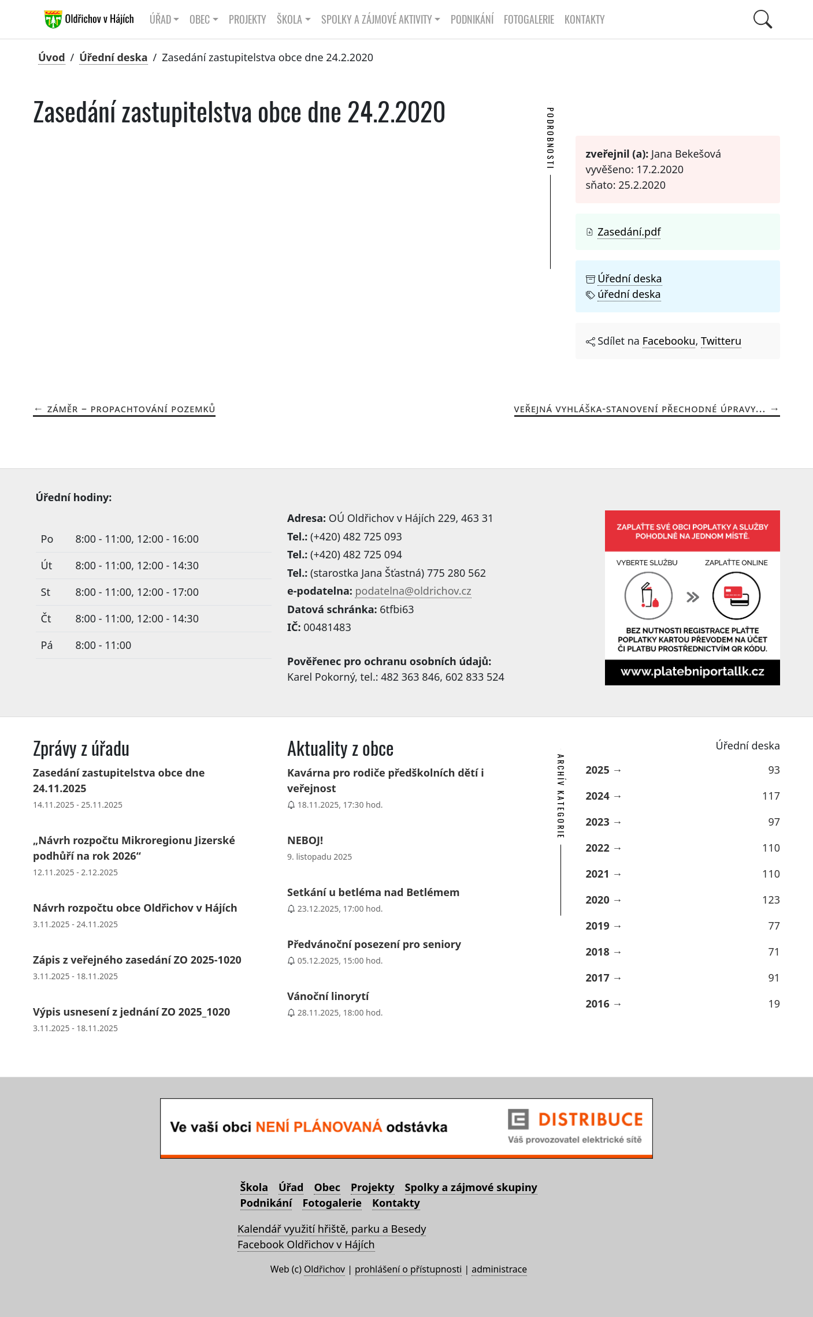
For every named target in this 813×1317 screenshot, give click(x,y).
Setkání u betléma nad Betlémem (373, 892)
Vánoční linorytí (328, 996)
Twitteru (721, 341)
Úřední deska (113, 57)
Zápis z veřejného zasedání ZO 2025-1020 (137, 960)
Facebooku (669, 341)
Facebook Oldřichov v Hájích (306, 1244)
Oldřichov (324, 1269)
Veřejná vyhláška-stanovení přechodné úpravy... (640, 408)
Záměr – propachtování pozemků (131, 408)
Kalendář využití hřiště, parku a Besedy (331, 1229)
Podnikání (472, 19)
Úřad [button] (160, 19)
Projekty (247, 19)
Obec (327, 1187)
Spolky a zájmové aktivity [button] (376, 19)
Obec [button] (200, 19)
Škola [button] (289, 19)
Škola (254, 1187)
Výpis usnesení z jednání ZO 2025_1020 (131, 1011)
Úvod (51, 57)
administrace (499, 1269)
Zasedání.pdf (628, 231)
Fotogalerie (529, 19)
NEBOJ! (305, 840)
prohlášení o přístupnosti (408, 1269)
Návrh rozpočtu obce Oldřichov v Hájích (135, 908)
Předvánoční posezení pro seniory (374, 944)
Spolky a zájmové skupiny (471, 1187)
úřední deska (628, 294)
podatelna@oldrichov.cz (413, 591)
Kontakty (585, 19)
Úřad (291, 1187)
